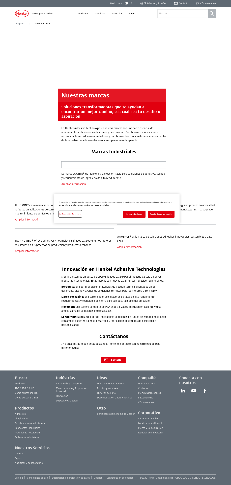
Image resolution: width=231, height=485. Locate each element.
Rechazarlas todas (134, 214)
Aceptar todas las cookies (161, 214)
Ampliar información (73, 184)
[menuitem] (83, 13)
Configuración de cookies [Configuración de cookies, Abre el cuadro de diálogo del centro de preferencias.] (70, 214)
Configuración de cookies (119, 477)
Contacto (113, 359)
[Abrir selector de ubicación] (153, 3)
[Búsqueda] (212, 13)
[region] (117, 208)
